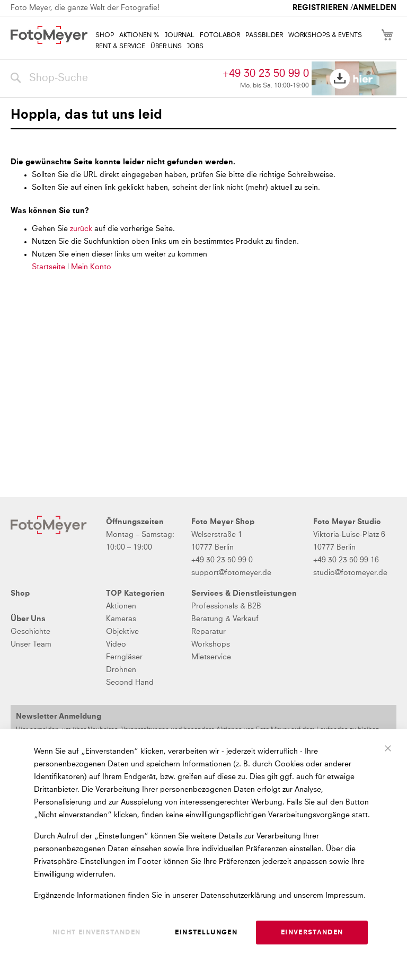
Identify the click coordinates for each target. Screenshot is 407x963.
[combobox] (114, 78)
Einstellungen (206, 933)
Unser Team (31, 644)
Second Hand (130, 682)
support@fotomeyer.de (231, 573)
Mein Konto (91, 267)
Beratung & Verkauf (225, 619)
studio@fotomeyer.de (350, 573)
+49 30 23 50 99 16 (346, 560)
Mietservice (211, 657)
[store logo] (49, 35)
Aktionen (121, 606)
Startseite (48, 267)
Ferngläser (124, 657)
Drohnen (121, 670)
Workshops (210, 644)
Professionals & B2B (226, 606)
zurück (82, 229)
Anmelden (374, 8)
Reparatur (208, 631)
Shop (20, 593)
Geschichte (30, 631)
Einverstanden (312, 933)
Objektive (122, 631)
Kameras (121, 619)
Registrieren (320, 8)
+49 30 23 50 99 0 (266, 73)
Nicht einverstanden (96, 933)
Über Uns (28, 619)
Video (116, 644)
